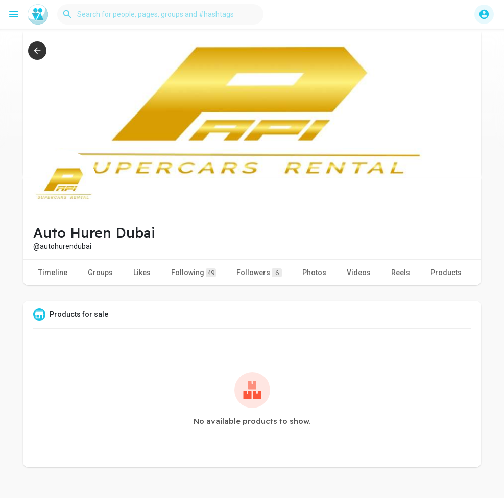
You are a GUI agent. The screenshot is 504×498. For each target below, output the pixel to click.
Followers (259, 272)
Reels (400, 272)
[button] (160, 14)
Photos (314, 272)
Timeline (52, 272)
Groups (100, 272)
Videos (359, 272)
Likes (142, 272)
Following (193, 272)
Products (446, 272)
